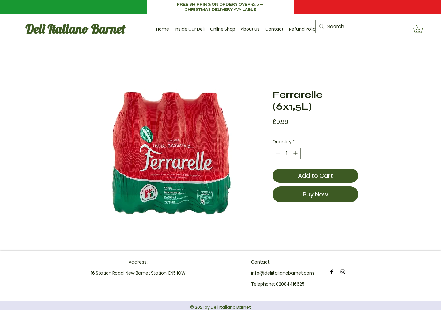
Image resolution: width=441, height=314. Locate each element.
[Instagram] (343, 272)
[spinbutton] (286, 153)
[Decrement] (277, 153)
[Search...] (351, 26)
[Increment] (296, 153)
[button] (189, 26)
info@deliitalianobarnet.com (282, 273)
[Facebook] (332, 272)
